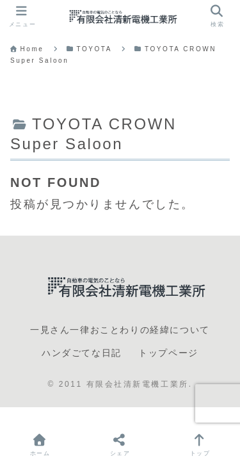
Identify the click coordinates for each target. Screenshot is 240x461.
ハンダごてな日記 (82, 353)
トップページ (168, 353)
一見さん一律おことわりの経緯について (120, 330)
